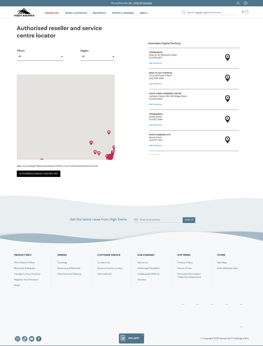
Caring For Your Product (27, 273)
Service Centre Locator (110, 267)
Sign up (189, 219)
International (104, 273)
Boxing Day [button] (52, 12)
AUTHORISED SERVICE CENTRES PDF (38, 173)
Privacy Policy (185, 262)
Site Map (222, 262)
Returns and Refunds (68, 267)
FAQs (17, 284)
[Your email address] (156, 219)
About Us (142, 262)
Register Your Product (26, 279)
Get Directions (155, 62)
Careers (141, 279)
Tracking (62, 262)
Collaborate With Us (148, 273)
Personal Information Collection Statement (189, 275)
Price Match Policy (24, 262)
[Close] (142, 335)
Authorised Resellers (148, 267)
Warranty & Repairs (24, 267)
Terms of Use (184, 267)
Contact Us (103, 262)
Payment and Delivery (69, 273)
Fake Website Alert (227, 267)
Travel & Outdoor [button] (75, 12)
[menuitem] (52, 12)
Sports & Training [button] (121, 12)
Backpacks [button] (98, 12)
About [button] (141, 12)
